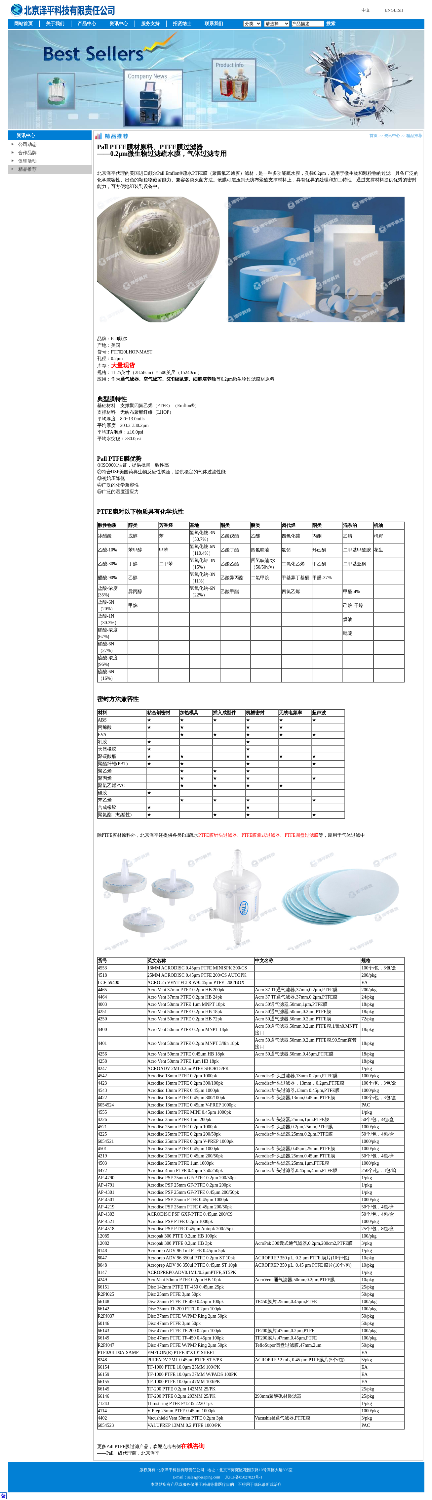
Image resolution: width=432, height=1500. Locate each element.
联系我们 (214, 23)
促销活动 (27, 161)
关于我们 (55, 23)
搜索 (330, 23)
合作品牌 (27, 152)
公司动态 (27, 144)
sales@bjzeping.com (204, 1477)
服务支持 (150, 23)
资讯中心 (118, 23)
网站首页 (23, 23)
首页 (373, 135)
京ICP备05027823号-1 (243, 1477)
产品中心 (87, 23)
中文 (366, 10)
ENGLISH (394, 10)
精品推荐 (27, 169)
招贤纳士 (182, 23)
